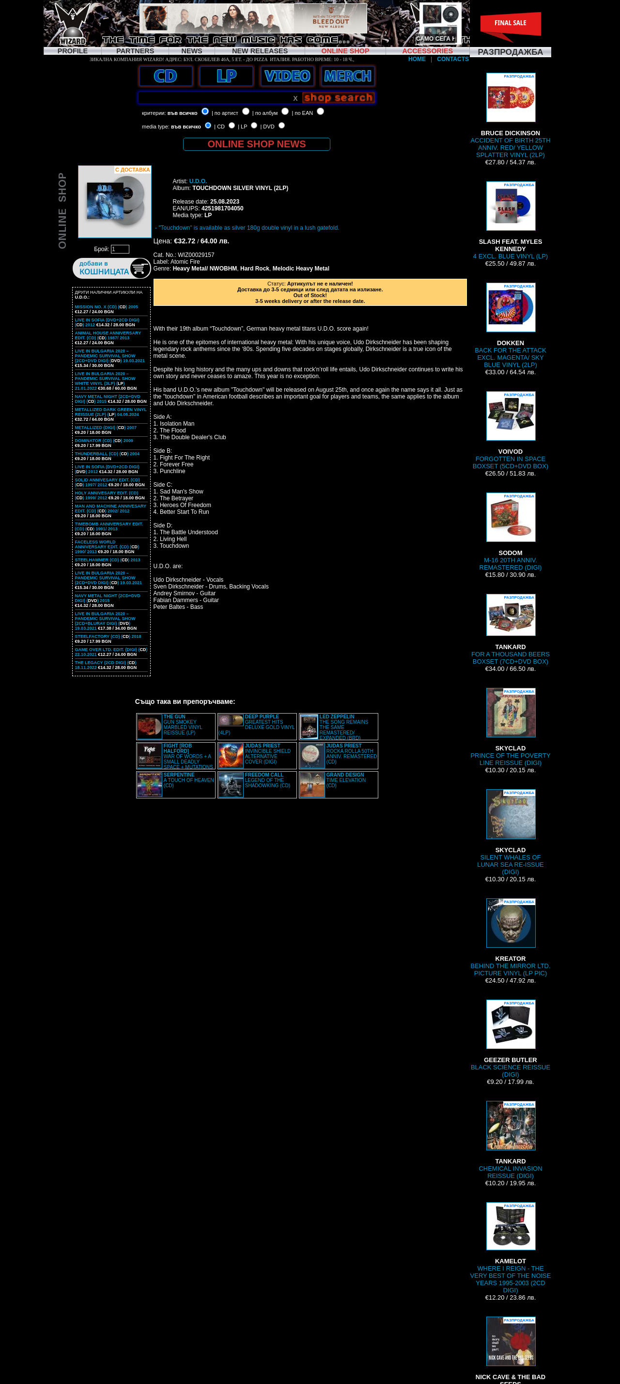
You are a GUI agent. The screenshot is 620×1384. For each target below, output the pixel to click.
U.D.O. (198, 181)
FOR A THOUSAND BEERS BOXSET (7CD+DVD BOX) (510, 629)
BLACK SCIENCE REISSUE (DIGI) (510, 1039)
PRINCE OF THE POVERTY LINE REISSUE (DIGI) (510, 727)
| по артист (225, 113)
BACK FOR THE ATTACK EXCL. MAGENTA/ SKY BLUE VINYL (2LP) (510, 325)
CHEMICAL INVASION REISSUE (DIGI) (510, 1140)
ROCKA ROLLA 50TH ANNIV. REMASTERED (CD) (351, 753)
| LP (242, 126)
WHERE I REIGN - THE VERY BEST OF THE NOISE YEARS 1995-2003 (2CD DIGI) (510, 1248)
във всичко (183, 113)
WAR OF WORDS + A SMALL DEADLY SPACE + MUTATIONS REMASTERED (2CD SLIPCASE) (175, 759)
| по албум (265, 113)
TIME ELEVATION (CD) (346, 780)
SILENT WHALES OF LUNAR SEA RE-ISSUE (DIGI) (510, 832)
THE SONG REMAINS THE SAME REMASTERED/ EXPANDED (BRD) (344, 727)
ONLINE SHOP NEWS (257, 144)
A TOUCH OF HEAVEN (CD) (189, 780)
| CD (219, 126)
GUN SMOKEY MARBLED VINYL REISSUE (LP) (183, 724)
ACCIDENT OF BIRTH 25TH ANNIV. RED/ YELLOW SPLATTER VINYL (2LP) (510, 116)
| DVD (267, 126)
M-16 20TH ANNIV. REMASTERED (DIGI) (511, 532)
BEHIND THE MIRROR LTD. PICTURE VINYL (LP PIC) (510, 937)
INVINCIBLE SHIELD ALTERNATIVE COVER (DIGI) (268, 753)
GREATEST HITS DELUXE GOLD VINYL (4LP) (256, 724)
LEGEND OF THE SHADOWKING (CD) (267, 780)
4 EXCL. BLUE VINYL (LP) (510, 220)
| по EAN (302, 113)
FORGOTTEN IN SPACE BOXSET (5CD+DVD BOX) (510, 430)
